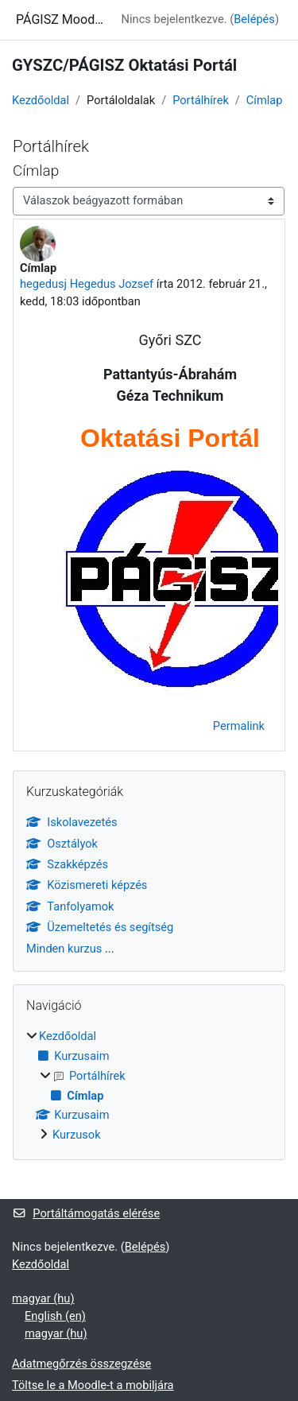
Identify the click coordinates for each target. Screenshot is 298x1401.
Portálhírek (200, 100)
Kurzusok (76, 1134)
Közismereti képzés (86, 885)
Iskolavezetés (72, 822)
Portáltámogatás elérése (86, 1213)
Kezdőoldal (40, 100)
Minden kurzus (64, 948)
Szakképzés (67, 864)
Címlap (264, 100)
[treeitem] (149, 1086)
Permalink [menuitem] (239, 726)
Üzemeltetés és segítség (99, 927)
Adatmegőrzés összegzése (81, 1363)
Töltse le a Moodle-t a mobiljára (93, 1385)
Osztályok (62, 843)
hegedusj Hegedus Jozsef (86, 284)
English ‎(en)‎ (55, 1316)
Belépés (254, 19)
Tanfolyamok (70, 906)
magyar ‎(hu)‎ (43, 1298)
